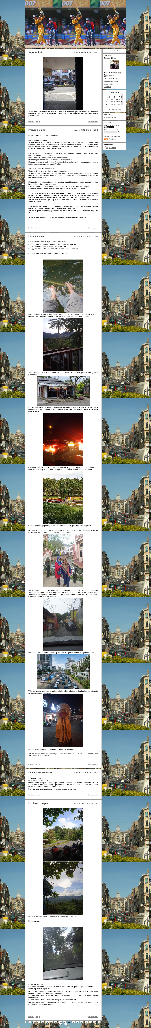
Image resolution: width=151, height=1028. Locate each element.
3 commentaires (93, 764)
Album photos (108, 84)
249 (81, 1022)
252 (94, 1022)
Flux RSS (110, 139)
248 (77, 1022)
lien (37, 121)
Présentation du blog (111, 81)
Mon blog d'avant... (110, 117)
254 (60, 1024)
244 (60, 1022)
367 (65, 1024)
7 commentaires (93, 1017)
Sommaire (107, 87)
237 (30, 1022)
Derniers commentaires (112, 136)
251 (90, 1022)
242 (51, 1022)
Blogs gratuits (110, 148)
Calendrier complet (114, 110)
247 (73, 1022)
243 (55, 1022)
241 (47, 1022)
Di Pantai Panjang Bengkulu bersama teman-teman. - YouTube (52, 916)
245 (64, 1022)
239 (38, 1022)
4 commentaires (93, 121)
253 (99, 1022)
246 (114, 50)
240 (42, 1022)
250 (86, 1022)
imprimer (31, 121)
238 (34, 1022)
